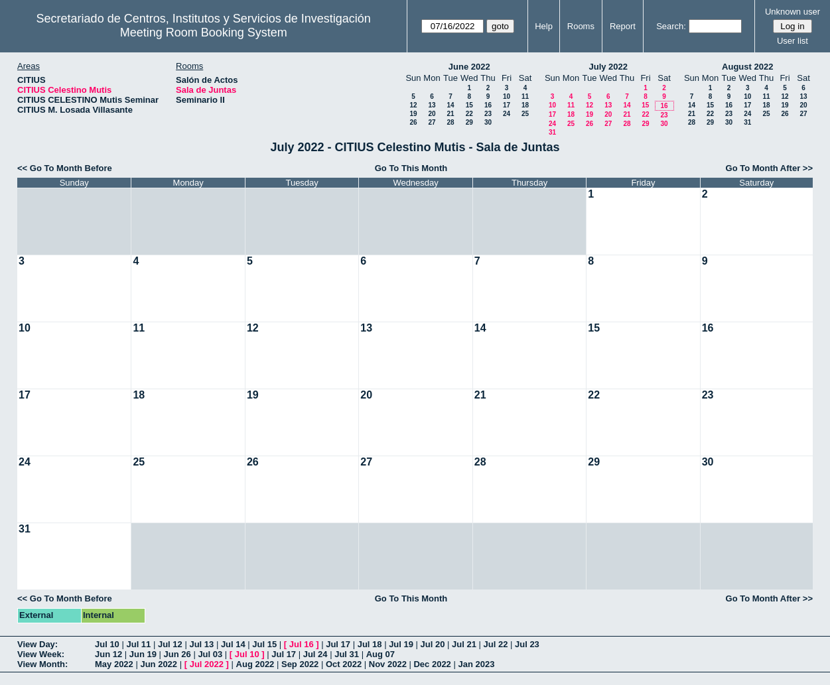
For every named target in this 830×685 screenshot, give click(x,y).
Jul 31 (346, 654)
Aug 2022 (255, 664)
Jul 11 (138, 644)
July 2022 (608, 67)
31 (552, 132)
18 (525, 105)
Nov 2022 (388, 664)
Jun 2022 (158, 664)
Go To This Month (411, 168)
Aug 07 (380, 654)
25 (525, 113)
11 (525, 96)
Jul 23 (527, 644)
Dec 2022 (431, 664)
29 (469, 122)
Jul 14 (233, 644)
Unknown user (792, 12)
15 (469, 105)
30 (488, 122)
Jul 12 (170, 644)
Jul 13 (201, 644)
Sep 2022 (299, 664)
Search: (671, 26)
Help (544, 26)
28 (450, 122)
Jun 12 (108, 654)
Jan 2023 (476, 664)
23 (488, 113)
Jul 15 (264, 644)
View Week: (40, 654)
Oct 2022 (344, 664)
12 (413, 105)
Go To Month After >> (769, 168)
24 (506, 113)
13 (431, 105)
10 (506, 96)
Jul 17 (338, 644)
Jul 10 (107, 644)
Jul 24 (315, 654)
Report (623, 26)
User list (792, 41)
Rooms (580, 26)
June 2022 (469, 67)
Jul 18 (370, 644)
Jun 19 (143, 654)
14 (450, 105)
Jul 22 (496, 644)
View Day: (37, 644)
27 (431, 122)
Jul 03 (210, 654)
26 (413, 122)
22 (469, 113)
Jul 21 (464, 644)
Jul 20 (433, 644)
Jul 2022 (207, 664)
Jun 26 (177, 654)
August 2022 (747, 67)
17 (506, 105)
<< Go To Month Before (64, 168)
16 (488, 105)
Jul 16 (301, 644)
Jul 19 (401, 644)
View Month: (42, 664)
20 (431, 113)
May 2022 (114, 664)
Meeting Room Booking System (203, 32)
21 (450, 113)
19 (413, 113)
